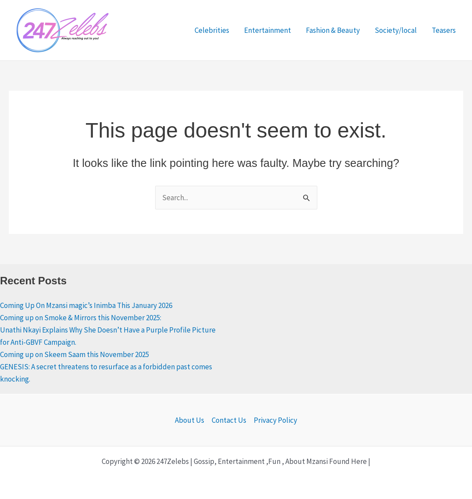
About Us (189, 420)
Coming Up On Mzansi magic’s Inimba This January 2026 (86, 305)
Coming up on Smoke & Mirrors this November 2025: (80, 317)
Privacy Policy (275, 420)
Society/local (396, 30)
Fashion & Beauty (333, 30)
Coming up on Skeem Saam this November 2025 (74, 354)
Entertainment (267, 30)
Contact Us (229, 420)
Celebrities (212, 30)
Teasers (444, 30)
